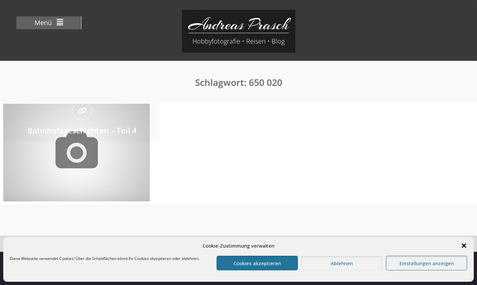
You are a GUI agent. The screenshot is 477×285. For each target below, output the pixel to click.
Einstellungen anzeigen (427, 263)
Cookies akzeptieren (257, 263)
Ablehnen (342, 263)
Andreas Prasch (239, 24)
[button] (464, 245)
